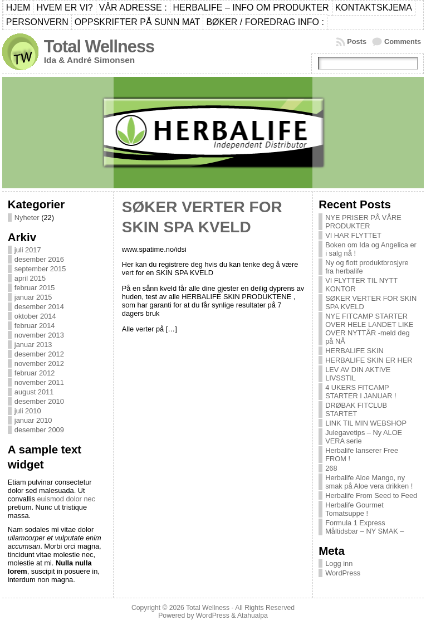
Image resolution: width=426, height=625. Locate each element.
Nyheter (27, 217)
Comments (402, 41)
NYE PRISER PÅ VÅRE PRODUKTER (363, 221)
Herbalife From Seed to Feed (371, 495)
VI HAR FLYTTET (353, 235)
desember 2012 (39, 354)
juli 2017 (27, 250)
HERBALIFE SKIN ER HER (368, 360)
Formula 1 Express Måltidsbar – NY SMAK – (364, 527)
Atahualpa (252, 615)
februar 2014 (34, 325)
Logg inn (338, 563)
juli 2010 (27, 411)
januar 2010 (33, 420)
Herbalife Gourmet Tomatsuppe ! (354, 509)
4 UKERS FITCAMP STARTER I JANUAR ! (360, 391)
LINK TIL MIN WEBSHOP (366, 423)
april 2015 (30, 278)
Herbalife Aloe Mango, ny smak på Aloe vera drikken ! (369, 481)
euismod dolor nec (66, 499)
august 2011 (33, 392)
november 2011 (39, 382)
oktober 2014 (35, 316)
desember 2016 (39, 259)
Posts (356, 41)
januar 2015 (33, 297)
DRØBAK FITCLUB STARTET (356, 409)
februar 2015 (34, 288)
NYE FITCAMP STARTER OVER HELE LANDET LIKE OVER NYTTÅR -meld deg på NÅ (369, 328)
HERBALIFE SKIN (354, 350)
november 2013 (39, 335)
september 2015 (40, 269)
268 (331, 468)
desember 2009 (39, 430)
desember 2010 (39, 401)
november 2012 (39, 363)
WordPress (342, 573)
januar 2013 (33, 344)
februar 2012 (34, 373)
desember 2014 (39, 306)
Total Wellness (99, 46)
